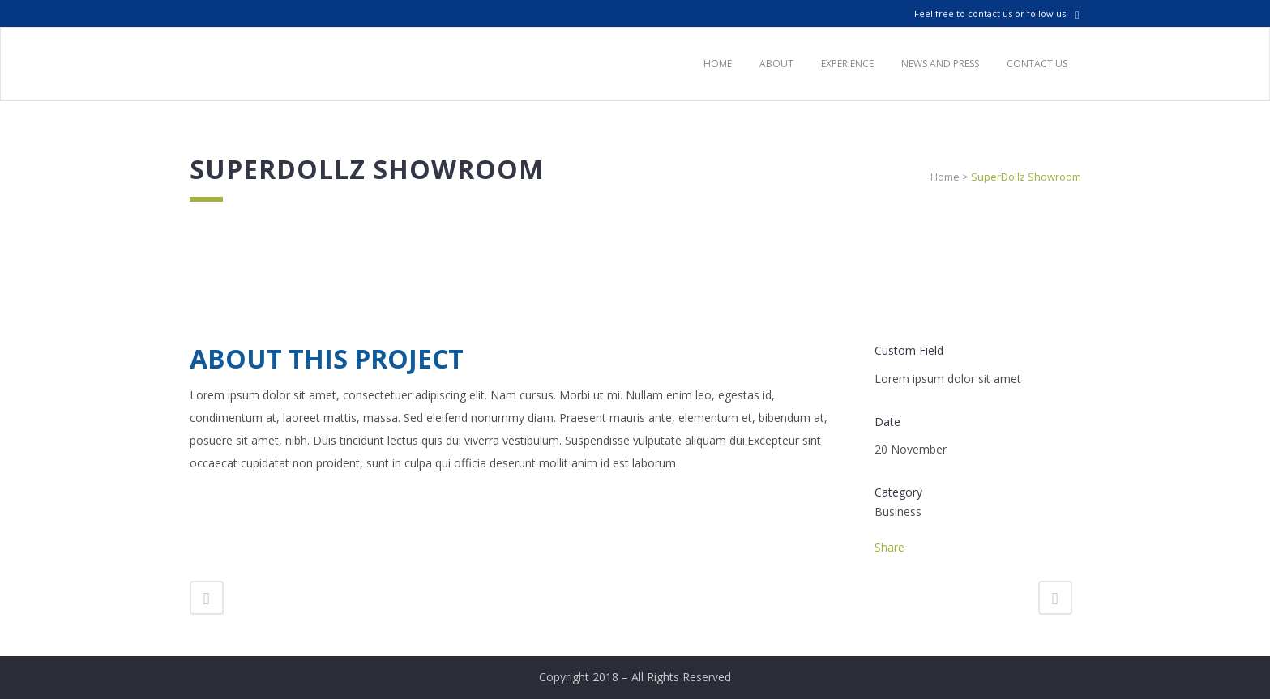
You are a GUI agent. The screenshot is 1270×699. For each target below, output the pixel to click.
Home (945, 176)
